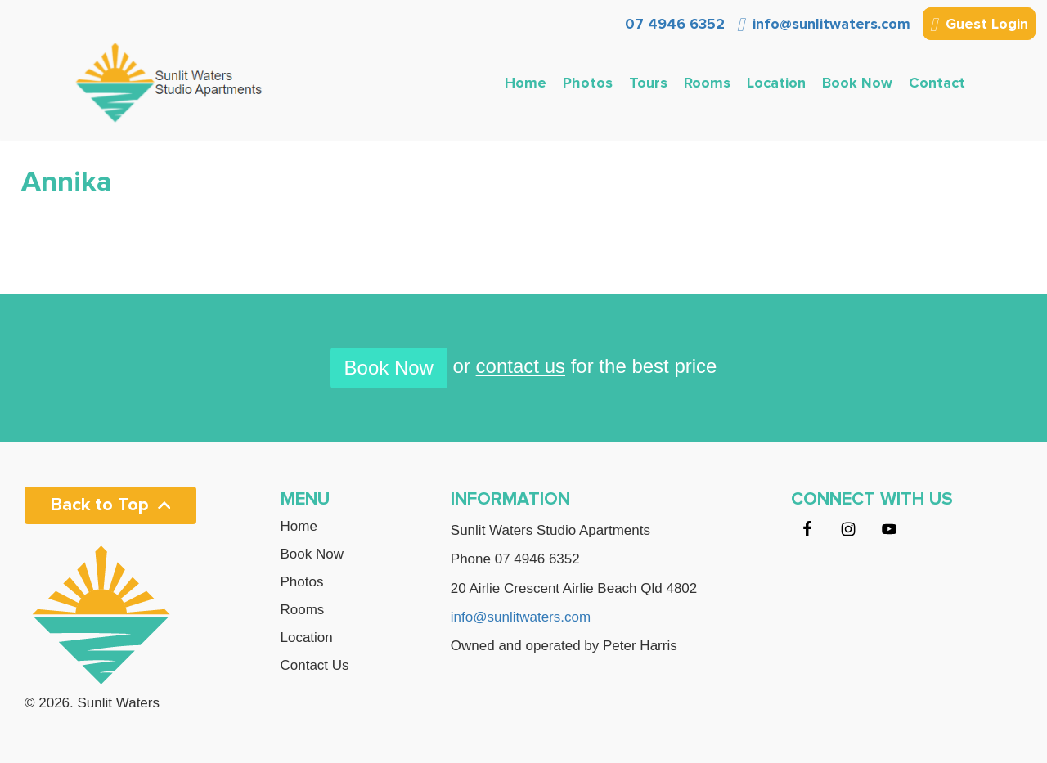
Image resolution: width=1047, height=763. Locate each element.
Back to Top (110, 505)
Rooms (707, 83)
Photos (588, 83)
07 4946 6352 (673, 24)
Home (525, 83)
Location (776, 83)
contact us (520, 366)
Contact (937, 83)
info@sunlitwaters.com (823, 24)
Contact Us (315, 665)
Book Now (857, 83)
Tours (648, 83)
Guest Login (979, 25)
